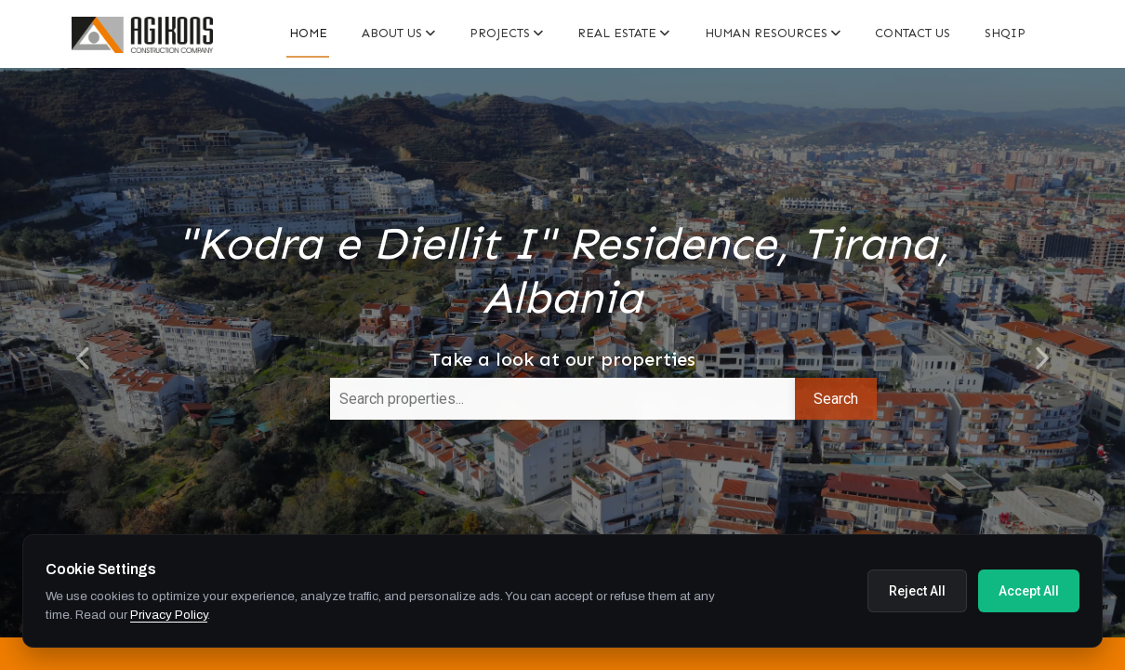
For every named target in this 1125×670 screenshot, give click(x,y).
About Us (398, 33)
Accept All (1029, 590)
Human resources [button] (772, 33)
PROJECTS (506, 33)
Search (836, 399)
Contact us (912, 33)
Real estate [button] (623, 33)
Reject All (917, 590)
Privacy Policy (168, 615)
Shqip (1005, 33)
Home (308, 33)
